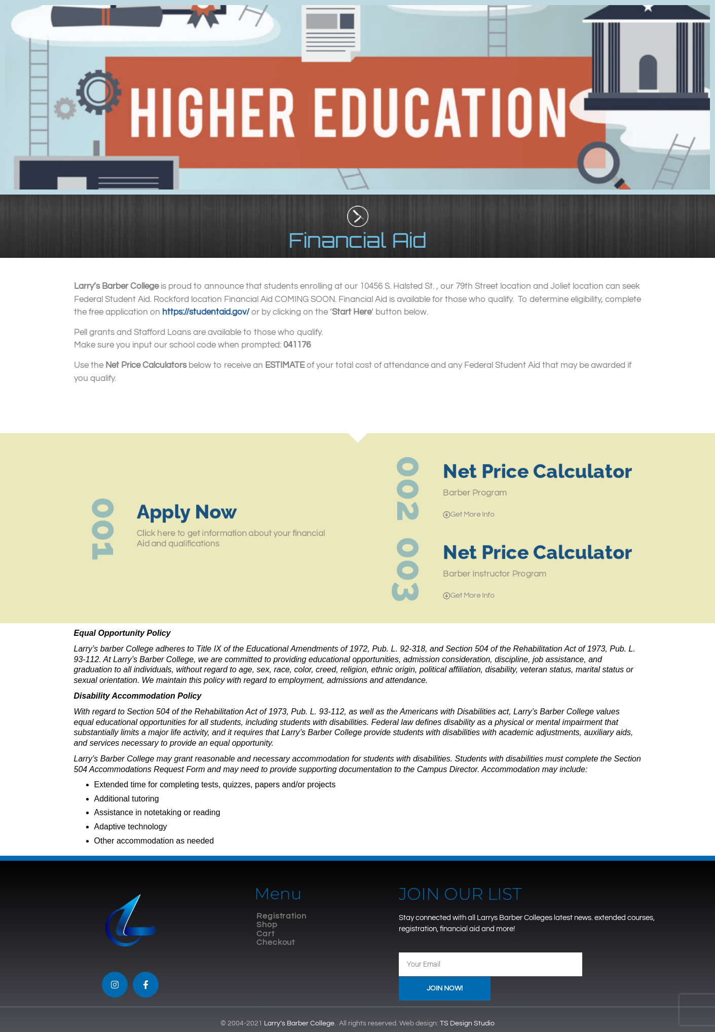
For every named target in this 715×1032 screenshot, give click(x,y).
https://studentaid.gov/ (215, 312)
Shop (267, 925)
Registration (281, 916)
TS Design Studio (467, 1023)
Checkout (275, 942)
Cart (265, 934)
